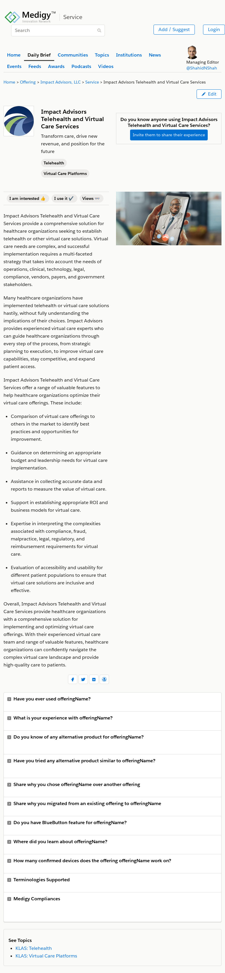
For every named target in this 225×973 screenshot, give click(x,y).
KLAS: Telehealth (34, 948)
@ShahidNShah (201, 68)
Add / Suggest (174, 29)
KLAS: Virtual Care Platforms (46, 956)
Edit (209, 94)
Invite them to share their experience (169, 134)
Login (214, 29)
